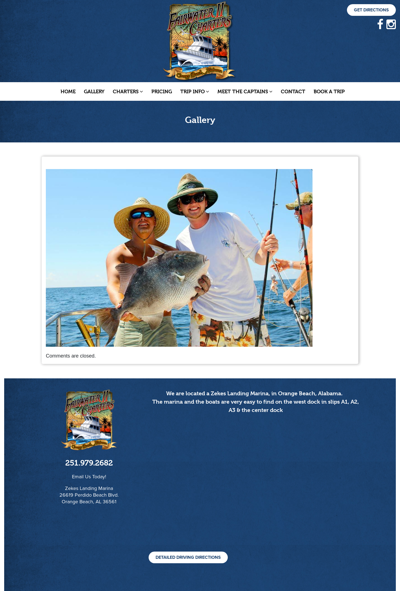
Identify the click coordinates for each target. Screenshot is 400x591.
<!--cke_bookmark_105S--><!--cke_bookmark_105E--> (255, 489)
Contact (293, 91)
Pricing (161, 91)
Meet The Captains (245, 91)
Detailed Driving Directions (188, 557)
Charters (128, 91)
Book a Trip (329, 91)
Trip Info (194, 91)
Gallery (94, 91)
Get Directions (371, 10)
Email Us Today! (89, 477)
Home (68, 91)
